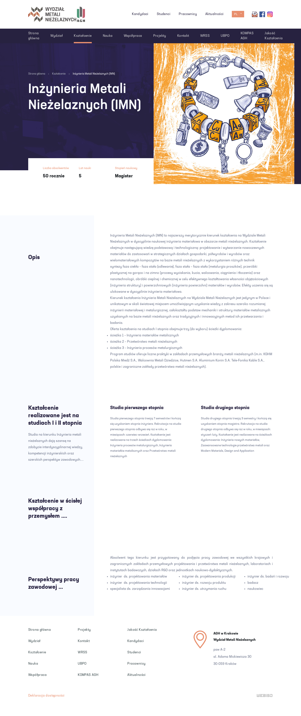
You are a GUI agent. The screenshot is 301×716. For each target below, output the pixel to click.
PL (236, 14)
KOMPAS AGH (247, 36)
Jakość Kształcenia (274, 36)
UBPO (225, 36)
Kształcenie (83, 36)
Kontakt (183, 36)
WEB (265, 696)
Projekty (159, 36)
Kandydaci (140, 14)
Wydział (56, 36)
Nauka (108, 36)
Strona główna (33, 36)
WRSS (205, 36)
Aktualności (214, 14)
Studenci (163, 14)
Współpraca (133, 36)
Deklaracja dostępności (46, 695)
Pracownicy (188, 14)
